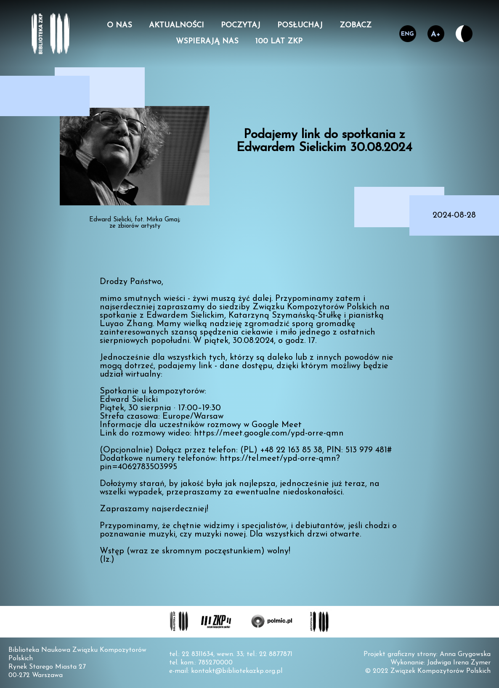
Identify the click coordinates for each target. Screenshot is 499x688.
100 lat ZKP (279, 41)
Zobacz (356, 25)
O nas (119, 25)
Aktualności (176, 25)
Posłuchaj (300, 25)
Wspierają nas (207, 41)
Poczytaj (240, 25)
